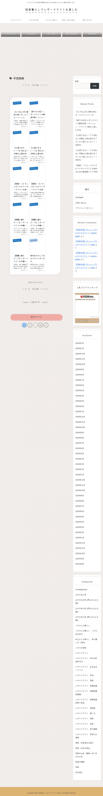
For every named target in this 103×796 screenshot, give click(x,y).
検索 (77, 81)
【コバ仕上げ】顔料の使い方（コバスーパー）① (86, 113)
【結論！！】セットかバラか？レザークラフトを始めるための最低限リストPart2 (86, 168)
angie (93, 245)
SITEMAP (79, 198)
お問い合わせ (80, 203)
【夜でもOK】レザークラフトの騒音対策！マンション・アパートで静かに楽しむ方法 (86, 125)
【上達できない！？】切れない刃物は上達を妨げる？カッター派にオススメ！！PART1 (86, 155)
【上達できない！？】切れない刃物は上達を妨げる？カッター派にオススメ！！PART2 (86, 140)
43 (41, 318)
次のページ (36, 310)
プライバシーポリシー (84, 208)
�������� (94, 317)
